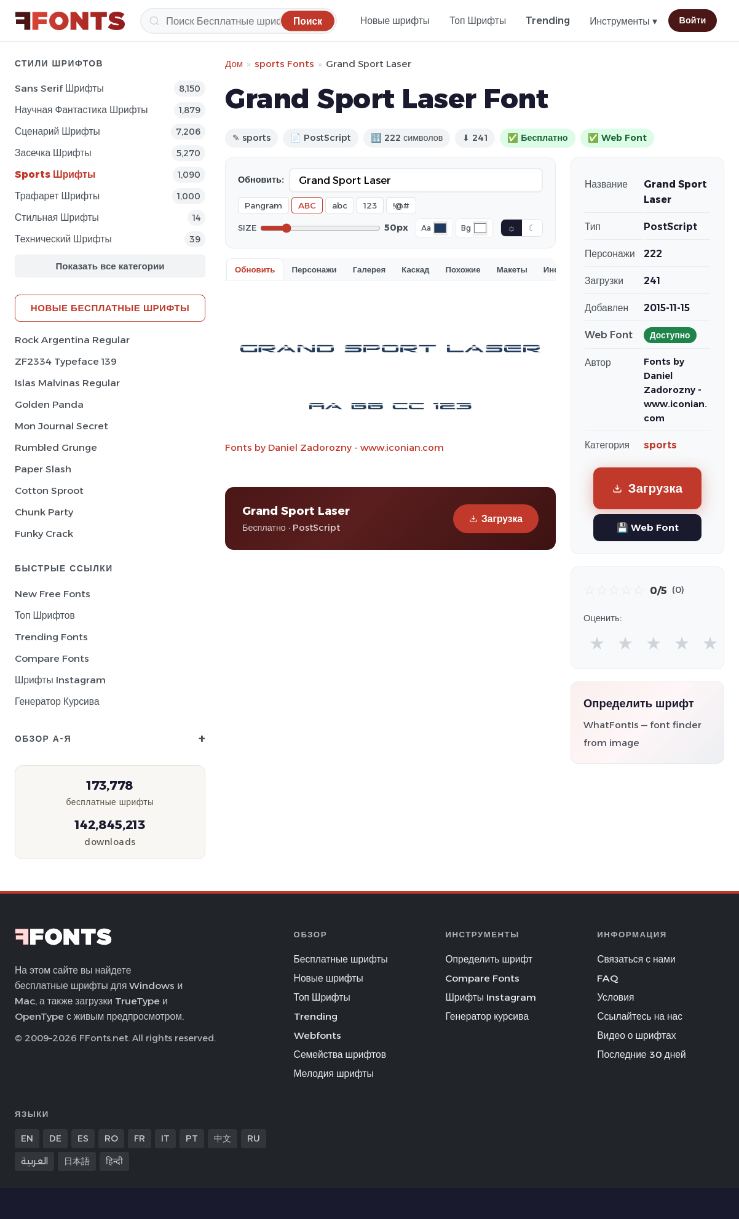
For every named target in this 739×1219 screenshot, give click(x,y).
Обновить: (261, 179)
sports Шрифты (55, 174)
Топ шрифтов (45, 615)
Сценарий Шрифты (57, 131)
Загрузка (496, 519)
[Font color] (440, 228)
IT (165, 1138)
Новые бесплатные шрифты (110, 308)
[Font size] (320, 228)
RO (111, 1138)
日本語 (77, 1161)
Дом (234, 63)
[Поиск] (238, 21)
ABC (307, 205)
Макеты (512, 269)
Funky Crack (44, 533)
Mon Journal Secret (61, 426)
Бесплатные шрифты (341, 959)
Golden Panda (49, 404)
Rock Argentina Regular (72, 340)
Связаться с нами (636, 959)
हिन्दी (114, 1161)
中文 (222, 1138)
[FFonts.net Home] (70, 21)
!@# (401, 205)
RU (253, 1138)
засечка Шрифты (53, 153)
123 (370, 205)
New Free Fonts (52, 594)
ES (83, 1138)
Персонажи (313, 269)
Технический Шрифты (63, 239)
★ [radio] (597, 643)
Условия (615, 997)
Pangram (263, 205)
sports (660, 445)
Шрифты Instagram (60, 680)
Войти (692, 20)
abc (339, 205)
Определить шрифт (488, 959)
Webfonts (317, 1035)
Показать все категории (110, 266)
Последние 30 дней (641, 1054)
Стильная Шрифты (57, 217)
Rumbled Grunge (56, 447)
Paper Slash (43, 469)
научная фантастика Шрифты (81, 110)
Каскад (415, 269)
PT (192, 1138)
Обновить (255, 269)
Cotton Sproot (49, 490)
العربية (34, 1161)
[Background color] (480, 228)
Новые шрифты (395, 20)
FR (139, 1138)
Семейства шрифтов (340, 1054)
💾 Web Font (648, 527)
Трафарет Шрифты (57, 196)
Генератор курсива (57, 701)
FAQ (607, 978)
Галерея (369, 269)
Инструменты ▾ (623, 21)
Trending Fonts (51, 637)
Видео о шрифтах (636, 1035)
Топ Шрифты (477, 20)
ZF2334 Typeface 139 (66, 361)
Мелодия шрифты (334, 1073)
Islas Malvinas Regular (67, 383)
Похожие (463, 269)
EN (27, 1138)
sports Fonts (284, 63)
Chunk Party (44, 512)
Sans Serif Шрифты (59, 88)
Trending (548, 20)
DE (55, 1138)
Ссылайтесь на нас (639, 1016)
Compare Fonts (52, 658)
